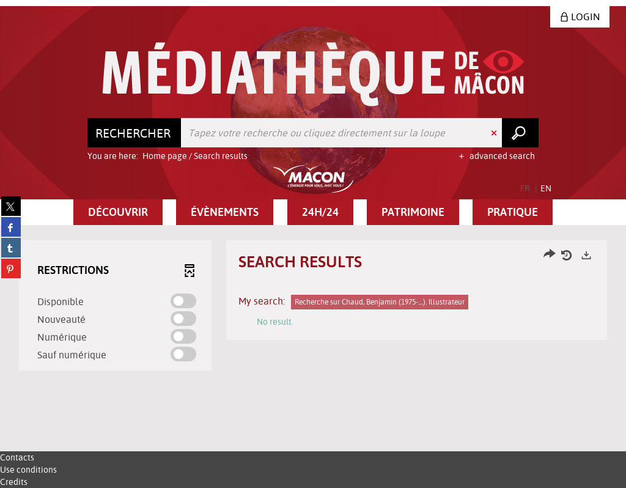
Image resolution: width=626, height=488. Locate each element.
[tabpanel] (313, 307)
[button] (118, 212)
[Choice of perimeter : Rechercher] (134, 132)
